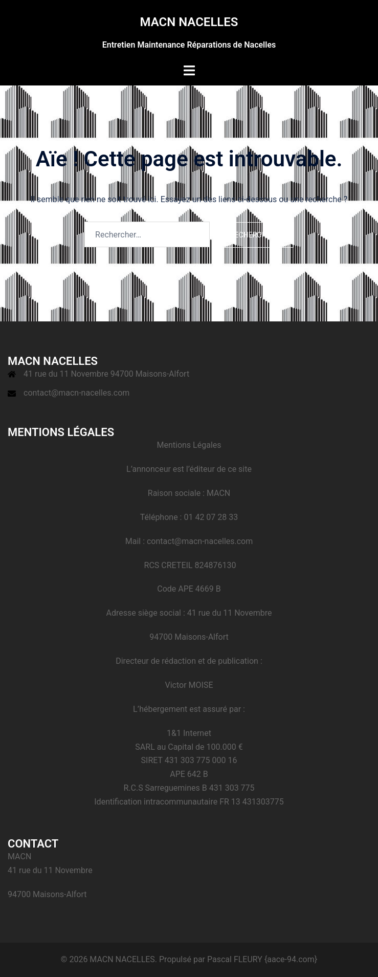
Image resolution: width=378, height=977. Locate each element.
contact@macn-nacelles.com (76, 393)
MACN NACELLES (189, 22)
